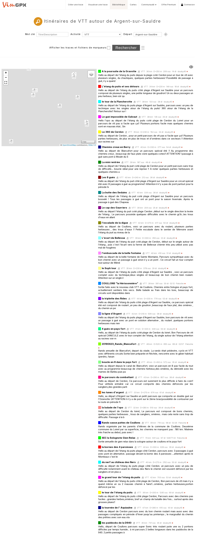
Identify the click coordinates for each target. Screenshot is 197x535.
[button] (33, 95)
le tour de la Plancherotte (117, 101)
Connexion (188, 4)
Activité (76, 34)
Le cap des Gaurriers (114, 207)
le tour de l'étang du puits (117, 492)
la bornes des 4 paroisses (117, 447)
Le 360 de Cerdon (113, 131)
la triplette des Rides (114, 298)
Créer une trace (75, 4)
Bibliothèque (118, 4)
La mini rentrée (111, 162)
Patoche (180, 283)
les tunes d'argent (113, 392)
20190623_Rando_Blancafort (119, 343)
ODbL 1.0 (92, 145)
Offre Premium (168, 4)
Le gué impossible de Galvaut (119, 116)
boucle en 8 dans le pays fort (119, 362)
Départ (127, 34)
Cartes (133, 4)
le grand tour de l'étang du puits (121, 477)
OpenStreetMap (69, 145)
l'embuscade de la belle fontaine (121, 253)
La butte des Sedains (114, 192)
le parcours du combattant (118, 377)
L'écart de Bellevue (113, 237)
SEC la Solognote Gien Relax (118, 437)
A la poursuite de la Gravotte (119, 71)
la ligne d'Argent (112, 313)
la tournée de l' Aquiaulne (117, 507)
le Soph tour (109, 268)
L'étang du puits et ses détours (120, 86)
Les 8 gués (108, 177)
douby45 (182, 71)
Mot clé (30, 34)
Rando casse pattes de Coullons (121, 422)
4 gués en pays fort (113, 328)
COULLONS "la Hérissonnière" (120, 283)
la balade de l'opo (112, 407)
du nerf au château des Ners (119, 462)
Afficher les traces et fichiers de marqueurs (77, 47)
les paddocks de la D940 (116, 522)
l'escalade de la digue (115, 222)
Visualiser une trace (98, 4)
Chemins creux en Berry (116, 147)
